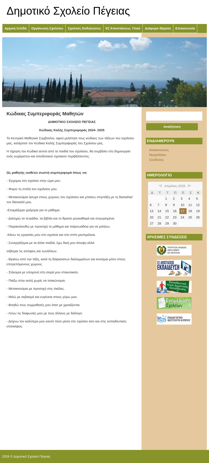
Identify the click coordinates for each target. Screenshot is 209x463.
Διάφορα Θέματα (158, 28)
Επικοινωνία (185, 28)
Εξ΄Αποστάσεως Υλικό (123, 28)
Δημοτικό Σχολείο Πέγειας (68, 11)
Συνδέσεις (156, 160)
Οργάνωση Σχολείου (47, 28)
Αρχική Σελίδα (16, 28)
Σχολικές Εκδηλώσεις (84, 28)
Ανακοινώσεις (159, 150)
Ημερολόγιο (157, 155)
